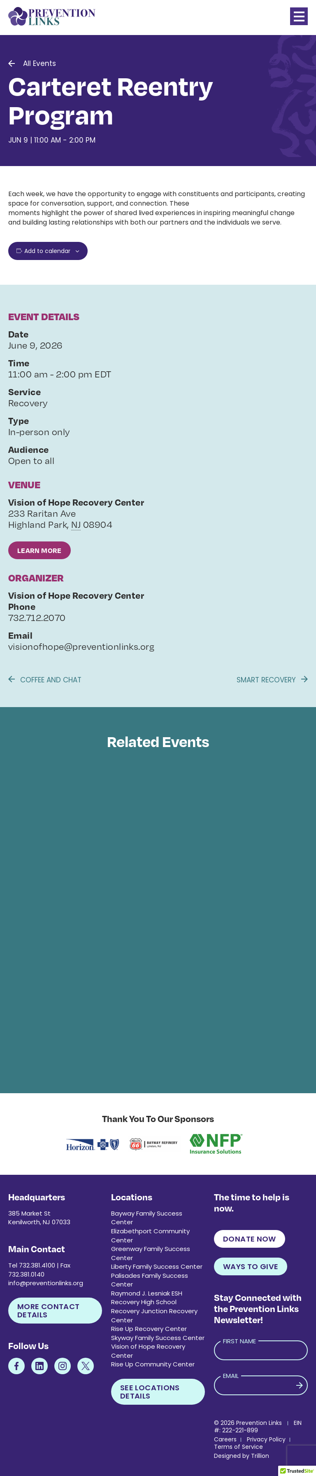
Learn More (39, 550)
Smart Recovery (272, 680)
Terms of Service (238, 1447)
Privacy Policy (266, 1439)
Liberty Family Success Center (156, 1266)
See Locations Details (150, 1391)
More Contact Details (48, 1310)
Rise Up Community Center (153, 1364)
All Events (39, 63)
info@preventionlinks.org (45, 1283)
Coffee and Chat (44, 680)
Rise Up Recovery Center (149, 1328)
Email (231, 1375)
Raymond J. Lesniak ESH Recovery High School (146, 1298)
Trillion (260, 1456)
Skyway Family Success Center (157, 1337)
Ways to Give (250, 1266)
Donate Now (249, 1239)
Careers (225, 1439)
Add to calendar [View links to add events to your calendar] (47, 251)
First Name (239, 1341)
